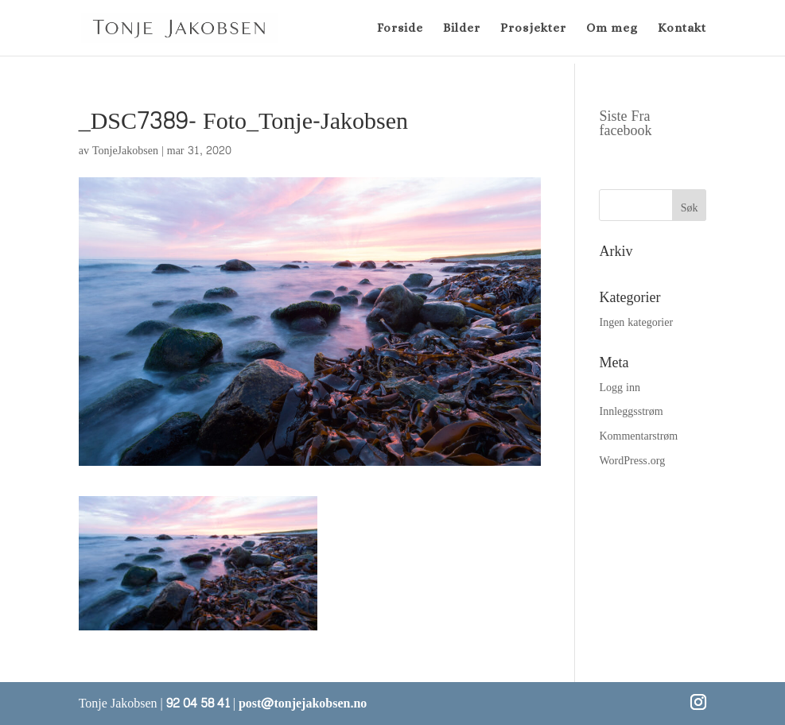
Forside (400, 28)
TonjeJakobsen (125, 151)
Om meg (612, 28)
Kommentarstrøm (638, 436)
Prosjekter (533, 28)
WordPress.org (632, 461)
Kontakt (682, 28)
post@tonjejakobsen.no (303, 703)
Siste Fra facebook (625, 123)
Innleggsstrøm (631, 411)
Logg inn (619, 387)
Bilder (461, 28)
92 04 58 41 (198, 703)
